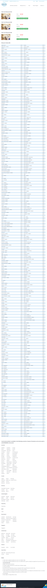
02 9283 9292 (6, 1)
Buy (17, 18)
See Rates (26, 18)
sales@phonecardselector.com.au (14, 1)
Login (34, 1)
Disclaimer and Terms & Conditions (24, 587)
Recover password (41, 1)
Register (37, 1)
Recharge (21, 18)
